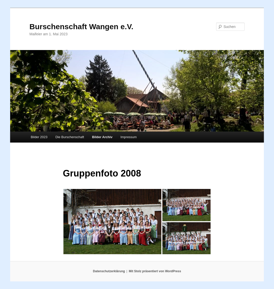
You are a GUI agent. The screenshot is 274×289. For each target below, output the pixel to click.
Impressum (129, 137)
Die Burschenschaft (69, 137)
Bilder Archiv (102, 137)
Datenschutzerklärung (109, 271)
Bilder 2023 (39, 137)
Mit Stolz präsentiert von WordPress (155, 271)
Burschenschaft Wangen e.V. (81, 26)
